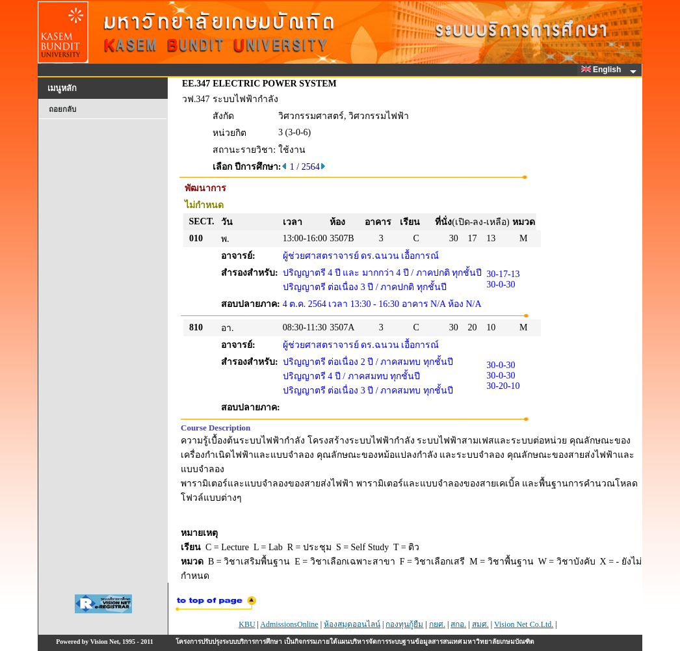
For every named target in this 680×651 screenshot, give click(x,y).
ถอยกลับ (62, 109)
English (603, 69)
